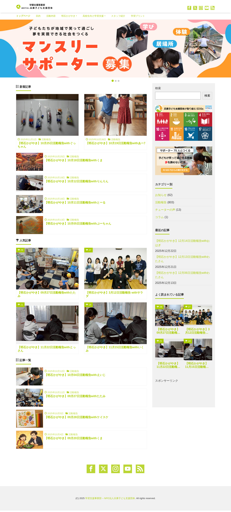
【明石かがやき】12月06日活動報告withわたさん (182, 275)
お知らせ (161, 194)
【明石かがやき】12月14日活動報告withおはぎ (182, 243)
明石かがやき (68, 16)
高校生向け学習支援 (93, 16)
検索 (158, 88)
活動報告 (161, 202)
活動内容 (51, 16)
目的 (38, 16)
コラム (159, 217)
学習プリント (138, 16)
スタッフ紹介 (118, 16)
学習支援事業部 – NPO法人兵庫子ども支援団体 (110, 500)
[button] (17, 48)
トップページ (23, 16)
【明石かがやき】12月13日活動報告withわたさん (182, 259)
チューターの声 (165, 209)
